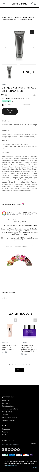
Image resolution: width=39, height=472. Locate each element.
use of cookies (11, 465)
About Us (5, 400)
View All (19, 370)
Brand (10, 17)
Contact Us (6, 429)
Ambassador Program (10, 417)
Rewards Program (8, 420)
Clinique (17, 17)
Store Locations (8, 406)
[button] (19, 204)
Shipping (5, 432)
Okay (35, 468)
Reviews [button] (4, 298)
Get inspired (6, 403)
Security (5, 415)
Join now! (26, 105)
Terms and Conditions (10, 409)
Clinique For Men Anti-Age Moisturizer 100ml (17, 19)
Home (4, 17)
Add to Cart (10, 111)
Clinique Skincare (28, 17)
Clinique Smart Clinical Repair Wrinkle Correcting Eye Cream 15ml (29, 348)
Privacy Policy (7, 412)
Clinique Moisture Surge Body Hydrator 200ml (9, 347)
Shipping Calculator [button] (8, 292)
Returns (4, 435)
